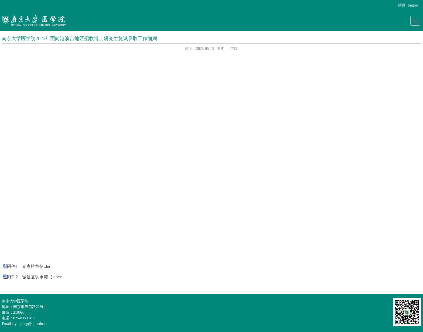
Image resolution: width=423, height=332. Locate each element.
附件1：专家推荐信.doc (29, 266)
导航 (415, 21)
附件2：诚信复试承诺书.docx (34, 277)
